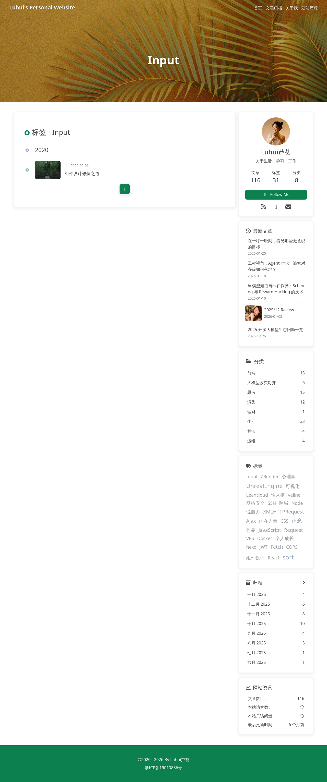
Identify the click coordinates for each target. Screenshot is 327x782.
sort (288, 557)
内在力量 (268, 521)
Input (252, 476)
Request (293, 530)
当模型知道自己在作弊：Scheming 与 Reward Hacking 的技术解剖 (277, 289)
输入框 (278, 495)
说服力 (253, 512)
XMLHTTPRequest (283, 511)
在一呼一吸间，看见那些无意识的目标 (276, 244)
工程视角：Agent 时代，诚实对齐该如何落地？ (276, 266)
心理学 (289, 476)
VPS (250, 538)
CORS (292, 547)
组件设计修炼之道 (82, 173)
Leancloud (257, 495)
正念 (296, 520)
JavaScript (270, 530)
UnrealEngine (264, 486)
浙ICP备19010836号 (163, 768)
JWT (263, 547)
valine (294, 495)
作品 (250, 530)
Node (297, 503)
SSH (272, 503)
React (273, 558)
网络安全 (255, 503)
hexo (251, 547)
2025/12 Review (279, 310)
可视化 (292, 486)
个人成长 (284, 538)
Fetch (277, 547)
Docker (264, 538)
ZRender (270, 476)
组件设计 (255, 558)
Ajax (251, 521)
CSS (284, 521)
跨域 (283, 503)
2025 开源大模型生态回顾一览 (275, 329)
